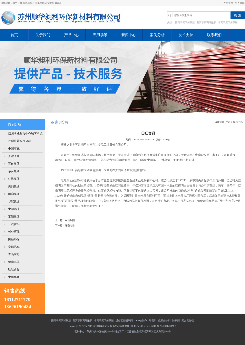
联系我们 (214, 35)
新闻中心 (128, 35)
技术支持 (185, 35)
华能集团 (14, 201)
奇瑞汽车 (14, 246)
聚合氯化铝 (188, 320)
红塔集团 (14, 178)
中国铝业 (14, 209)
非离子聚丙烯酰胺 (228, 22)
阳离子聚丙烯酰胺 (185, 22)
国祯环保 (14, 239)
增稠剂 (152, 320)
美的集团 (14, 186)
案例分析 (157, 35)
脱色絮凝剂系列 (124, 320)
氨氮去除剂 (164, 320)
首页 (14, 35)
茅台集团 (14, 171)
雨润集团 (14, 193)
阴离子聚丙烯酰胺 (206, 22)
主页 (228, 122)
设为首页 (228, 3)
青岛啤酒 (14, 254)
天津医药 (14, 156)
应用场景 (100, 35)
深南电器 (14, 261)
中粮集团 (14, 277)
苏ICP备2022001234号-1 (163, 326)
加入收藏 (240, 3)
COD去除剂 (141, 320)
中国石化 (14, 148)
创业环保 (14, 231)
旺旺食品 (14, 269)
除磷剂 (176, 320)
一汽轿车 (14, 224)
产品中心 (71, 35)
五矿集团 (14, 163)
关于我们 (43, 35)
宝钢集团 (14, 216)
